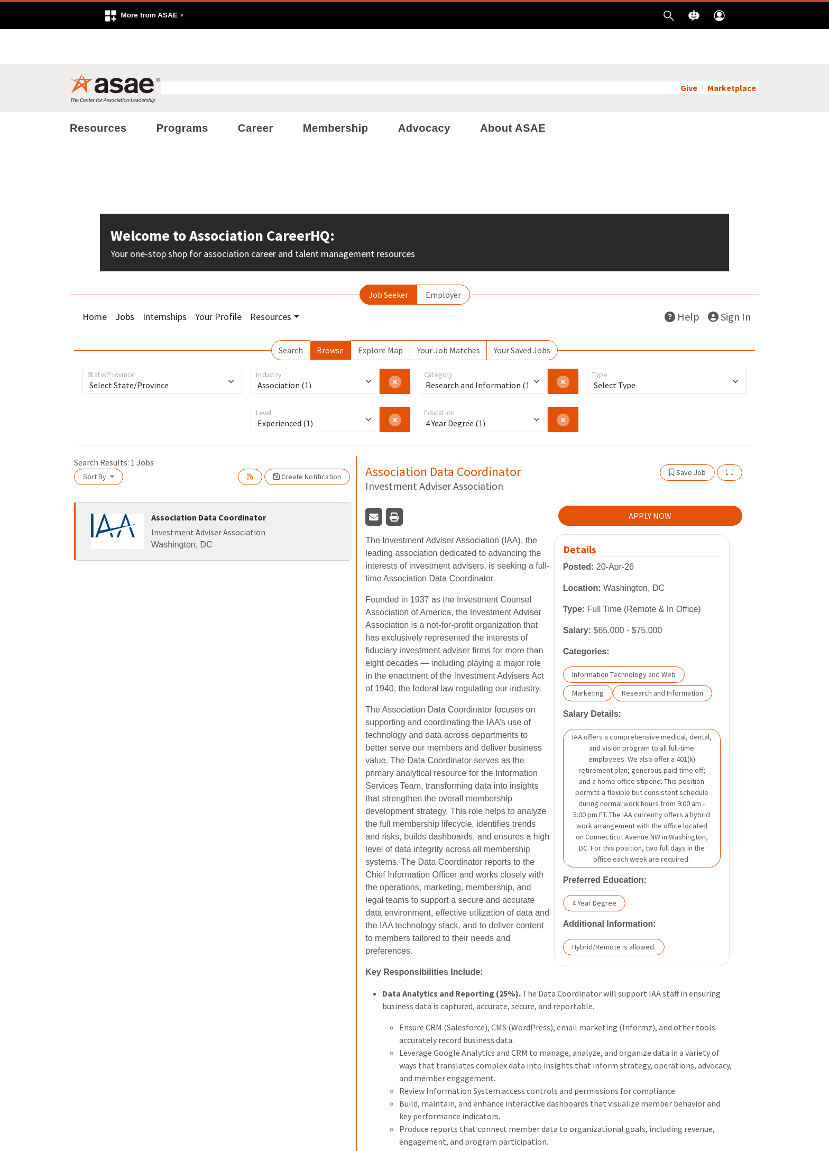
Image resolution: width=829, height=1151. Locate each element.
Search (291, 315)
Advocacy (424, 93)
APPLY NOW (650, 481)
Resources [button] (270, 282)
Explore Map (380, 315)
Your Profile (218, 282)
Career (255, 93)
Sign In (729, 281)
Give (688, 53)
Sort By (95, 441)
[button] (143, 15)
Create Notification (307, 441)
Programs (182, 93)
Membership (336, 93)
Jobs (124, 282)
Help (682, 281)
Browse (330, 315)
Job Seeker (388, 259)
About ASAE (513, 93)
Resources (98, 93)
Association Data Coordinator (208, 482)
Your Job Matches (448, 315)
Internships (165, 282)
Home (94, 282)
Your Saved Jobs (522, 315)
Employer (443, 259)
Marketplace (731, 53)
